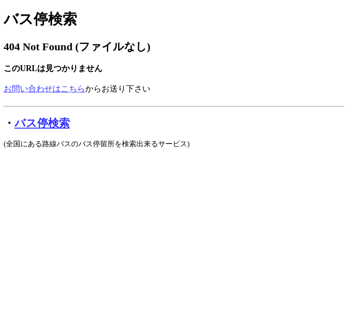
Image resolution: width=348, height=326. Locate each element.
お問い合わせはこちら (44, 88)
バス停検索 (40, 19)
